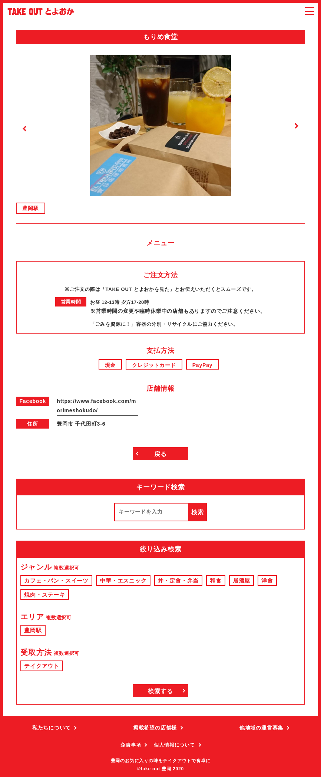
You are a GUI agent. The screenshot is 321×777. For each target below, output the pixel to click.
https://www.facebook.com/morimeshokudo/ (96, 405)
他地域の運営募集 (261, 728)
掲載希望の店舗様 (155, 728)
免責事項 (130, 745)
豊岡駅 (30, 208)
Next (296, 126)
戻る (160, 454)
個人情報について (174, 745)
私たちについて (51, 728)
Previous (24, 128)
